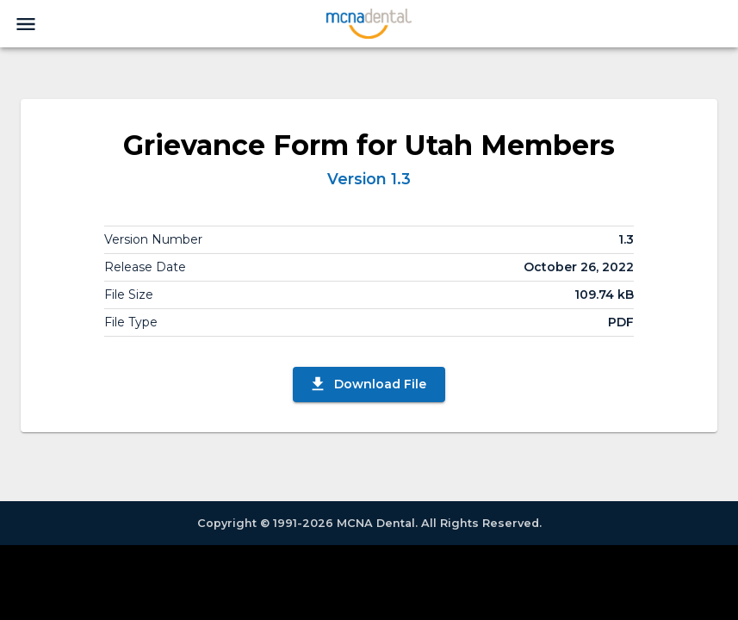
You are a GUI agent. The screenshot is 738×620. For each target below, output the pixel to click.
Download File (367, 384)
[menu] (26, 24)
